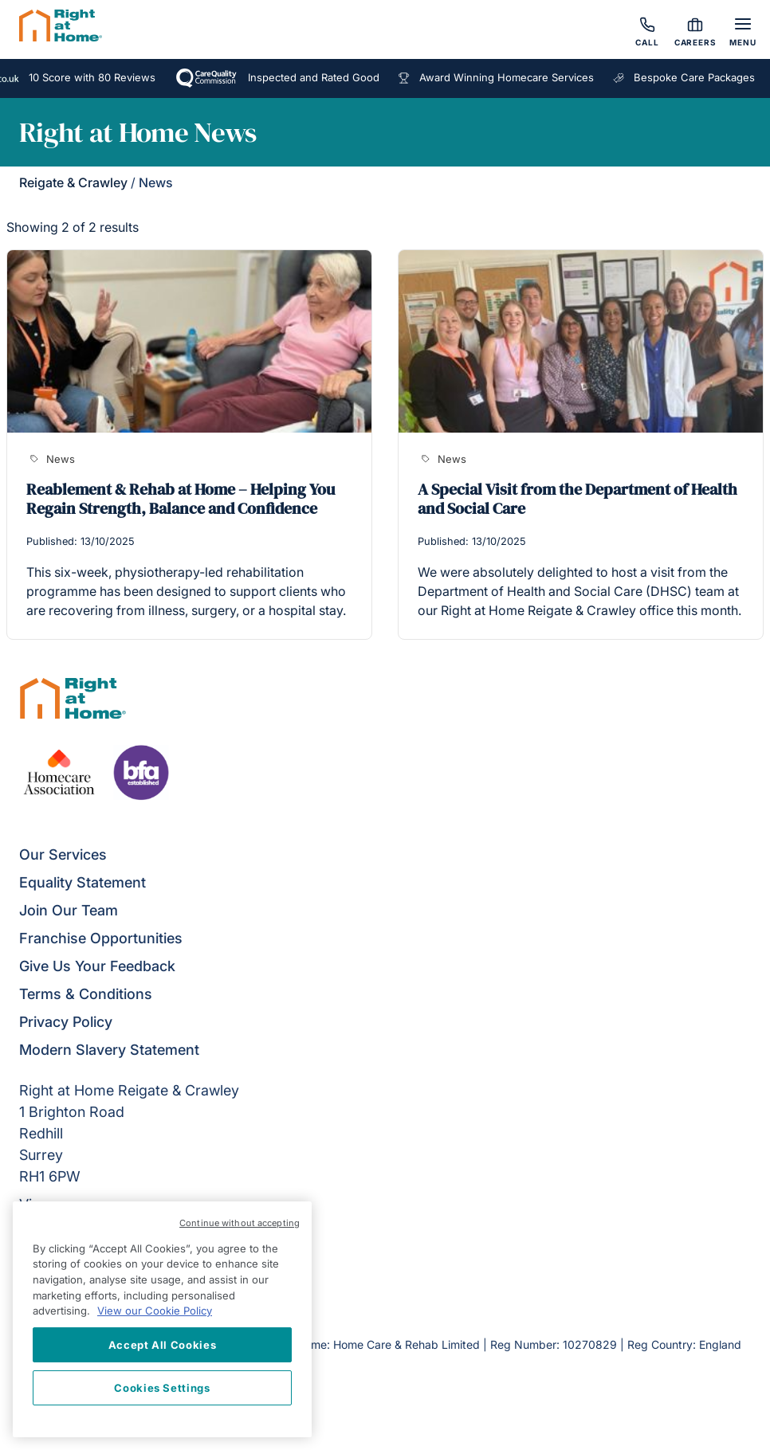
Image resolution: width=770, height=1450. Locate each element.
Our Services (63, 854)
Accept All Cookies (162, 1344)
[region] (162, 1319)
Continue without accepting (239, 1223)
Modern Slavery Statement (109, 1049)
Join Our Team (68, 910)
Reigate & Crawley (73, 182)
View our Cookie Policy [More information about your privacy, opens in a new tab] (154, 1310)
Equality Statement (82, 882)
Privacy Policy (65, 1021)
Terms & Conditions (85, 994)
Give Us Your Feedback (97, 966)
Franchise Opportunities (101, 938)
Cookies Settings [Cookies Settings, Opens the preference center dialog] (162, 1387)
